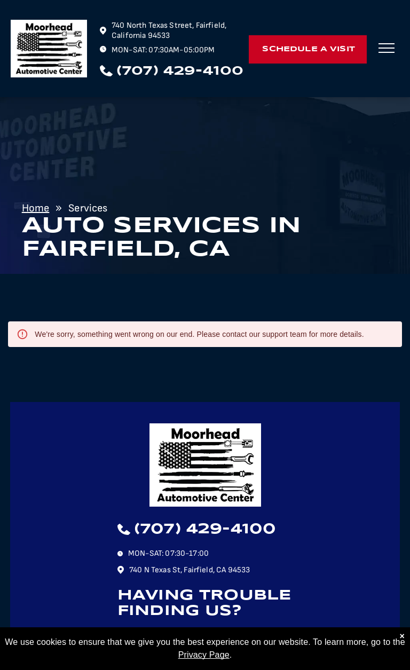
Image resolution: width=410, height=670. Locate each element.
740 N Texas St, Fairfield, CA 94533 (189, 570)
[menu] (386, 48)
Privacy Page (204, 661)
